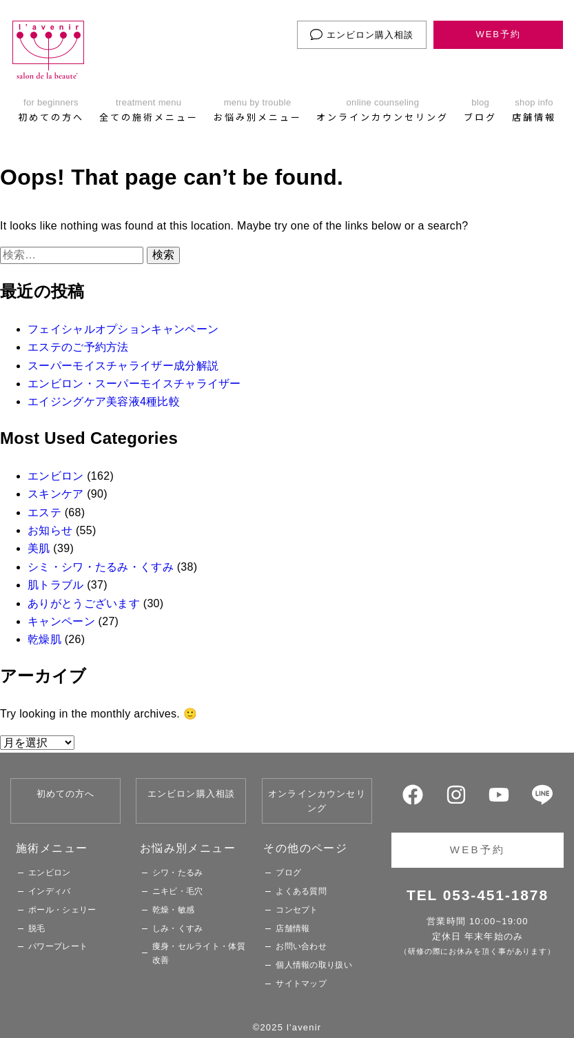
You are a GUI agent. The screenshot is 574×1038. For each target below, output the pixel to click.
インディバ (49, 891)
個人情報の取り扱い (314, 965)
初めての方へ (66, 793)
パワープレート (58, 946)
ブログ (288, 872)
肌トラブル (56, 585)
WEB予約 (498, 34)
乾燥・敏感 (173, 910)
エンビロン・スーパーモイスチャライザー (134, 383)
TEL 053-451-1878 (478, 895)
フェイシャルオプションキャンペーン (123, 329)
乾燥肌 (44, 639)
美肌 (39, 548)
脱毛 (36, 928)
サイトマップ (301, 983)
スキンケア (56, 494)
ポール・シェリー (62, 910)
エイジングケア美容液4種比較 (104, 401)
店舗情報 (292, 928)
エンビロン (56, 476)
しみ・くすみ (177, 928)
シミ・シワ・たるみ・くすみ (101, 567)
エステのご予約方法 (78, 347)
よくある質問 (301, 891)
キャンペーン (61, 621)
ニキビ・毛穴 (177, 891)
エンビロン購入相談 (361, 34)
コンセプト (297, 910)
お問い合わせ (301, 946)
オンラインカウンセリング (317, 800)
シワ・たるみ (177, 872)
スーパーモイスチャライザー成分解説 (123, 366)
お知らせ (50, 530)
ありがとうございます (84, 603)
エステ (44, 512)
